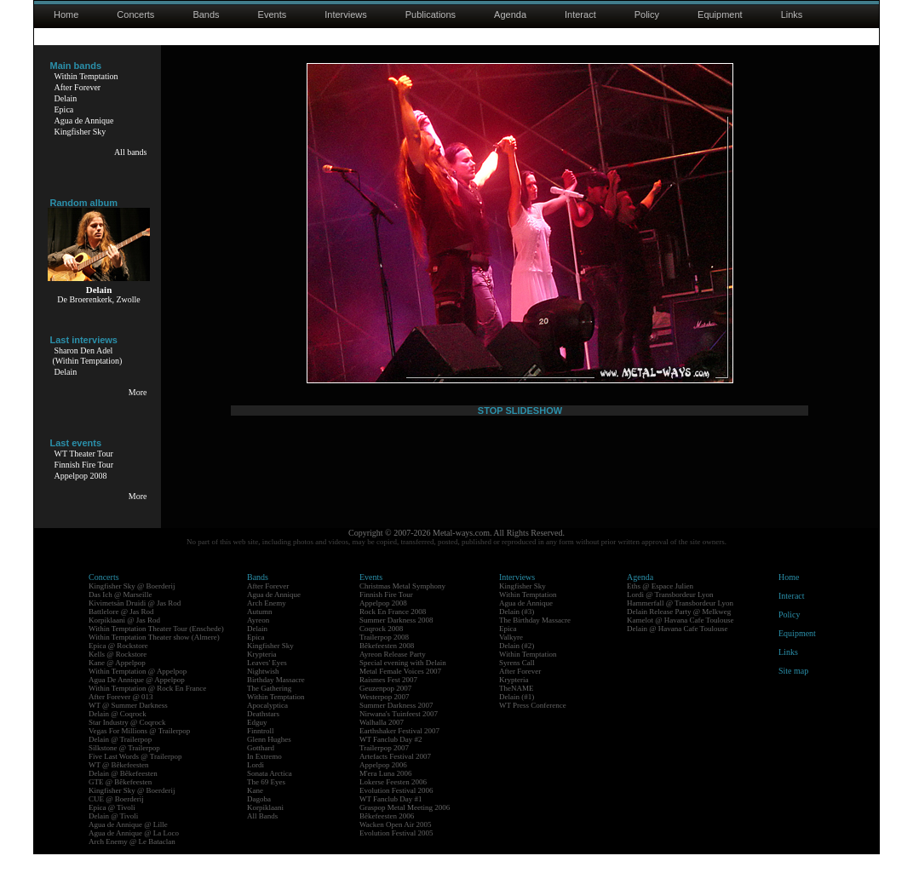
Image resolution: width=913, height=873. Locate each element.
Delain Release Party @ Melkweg (679, 630)
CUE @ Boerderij (116, 817)
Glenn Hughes (269, 758)
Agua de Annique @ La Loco (134, 851)
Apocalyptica (267, 724)
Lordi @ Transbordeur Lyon (670, 613)
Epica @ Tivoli (112, 826)
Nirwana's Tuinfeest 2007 (398, 732)
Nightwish (263, 690)
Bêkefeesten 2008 (386, 664)
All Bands (262, 834)
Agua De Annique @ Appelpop (137, 698)
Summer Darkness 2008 (396, 639)
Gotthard (260, 766)
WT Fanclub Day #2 (390, 758)
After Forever (78, 87)
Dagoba (259, 817)
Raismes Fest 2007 (388, 698)
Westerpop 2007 (384, 715)
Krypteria (261, 673)
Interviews (345, 14)
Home (66, 14)
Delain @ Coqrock (117, 732)
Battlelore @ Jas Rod (121, 630)
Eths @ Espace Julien (660, 604)
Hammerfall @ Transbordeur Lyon (680, 621)
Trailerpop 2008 (384, 656)
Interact (580, 14)
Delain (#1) (516, 715)
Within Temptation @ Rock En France (147, 707)
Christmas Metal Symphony (402, 604)
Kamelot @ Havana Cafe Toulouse (680, 639)
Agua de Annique (84, 120)
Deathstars (263, 732)
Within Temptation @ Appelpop (138, 690)
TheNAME (516, 707)
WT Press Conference (532, 724)
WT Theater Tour (84, 453)
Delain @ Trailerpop (120, 758)
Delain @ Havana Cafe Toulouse (677, 647)
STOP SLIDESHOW (520, 517)
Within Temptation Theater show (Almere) (154, 656)
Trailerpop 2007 (384, 766)
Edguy (257, 741)
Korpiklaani (265, 826)
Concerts (135, 14)
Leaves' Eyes (267, 681)
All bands (130, 152)
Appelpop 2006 (383, 783)
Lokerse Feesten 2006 (393, 800)
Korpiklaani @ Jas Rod (124, 639)
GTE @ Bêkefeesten (120, 800)
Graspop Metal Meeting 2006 (404, 826)
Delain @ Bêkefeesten (123, 792)
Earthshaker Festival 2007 (399, 749)
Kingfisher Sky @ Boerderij (132, 604)
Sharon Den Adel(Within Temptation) (88, 355)
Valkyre (511, 656)
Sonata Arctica (269, 792)
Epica (64, 109)
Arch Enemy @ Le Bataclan (132, 860)
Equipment (720, 14)
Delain (66, 98)
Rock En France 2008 (392, 630)
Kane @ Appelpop (117, 681)
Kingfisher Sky (80, 131)
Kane (255, 809)
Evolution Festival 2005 (396, 851)
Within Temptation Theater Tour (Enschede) (156, 647)
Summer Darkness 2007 (396, 724)
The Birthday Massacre (535, 639)
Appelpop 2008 (81, 475)
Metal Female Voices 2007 (400, 690)
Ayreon (258, 639)
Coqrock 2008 (381, 647)
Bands (205, 14)
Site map (793, 689)
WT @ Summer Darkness (128, 724)
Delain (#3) (516, 630)
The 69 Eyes (266, 800)
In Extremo (264, 775)
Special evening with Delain (402, 681)
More (138, 392)
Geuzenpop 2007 (385, 707)
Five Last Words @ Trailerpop (135, 775)
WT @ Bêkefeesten (119, 783)
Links (792, 14)
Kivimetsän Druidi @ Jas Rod (135, 621)
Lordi (255, 783)
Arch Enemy (266, 621)
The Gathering (269, 707)
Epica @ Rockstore (118, 664)
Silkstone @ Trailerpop (124, 766)
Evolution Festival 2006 (396, 809)
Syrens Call (517, 681)
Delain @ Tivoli (113, 834)
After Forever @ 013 (121, 715)
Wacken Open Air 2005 (395, 843)
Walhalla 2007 (381, 741)
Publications (430, 14)
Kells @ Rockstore (117, 673)
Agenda (510, 14)
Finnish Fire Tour (84, 464)
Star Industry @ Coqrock (127, 741)
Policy (647, 14)
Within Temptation (86, 76)
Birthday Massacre (276, 698)
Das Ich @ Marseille (120, 613)
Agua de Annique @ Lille (128, 843)
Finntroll (260, 749)
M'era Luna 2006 (385, 792)
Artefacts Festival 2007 (395, 775)
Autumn (260, 630)
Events (272, 14)
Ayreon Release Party (392, 673)
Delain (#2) (516, 664)
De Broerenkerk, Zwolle (98, 299)
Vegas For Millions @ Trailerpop (139, 749)
